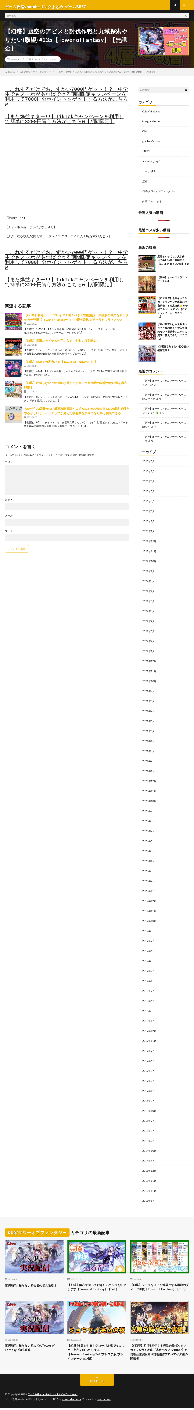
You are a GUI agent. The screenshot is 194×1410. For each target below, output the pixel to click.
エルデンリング (151, 164)
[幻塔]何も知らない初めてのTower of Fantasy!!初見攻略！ (32, 1348)
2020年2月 (148, 878)
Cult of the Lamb (152, 114)
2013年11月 (149, 1174)
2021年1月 (148, 769)
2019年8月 (148, 927)
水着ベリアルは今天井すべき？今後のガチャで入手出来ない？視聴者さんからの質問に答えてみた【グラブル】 (172, 334)
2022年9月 (148, 571)
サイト (9, 534)
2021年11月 (149, 670)
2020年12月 (149, 779)
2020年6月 (148, 838)
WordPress (106, 1401)
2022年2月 (148, 641)
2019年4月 (148, 947)
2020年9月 (148, 808)
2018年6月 (148, 996)
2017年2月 (148, 1075)
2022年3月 (148, 631)
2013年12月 (149, 1164)
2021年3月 (148, 749)
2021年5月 (148, 729)
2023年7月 (148, 473)
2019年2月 (148, 966)
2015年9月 (148, 1115)
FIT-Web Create (72, 1401)
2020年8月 (148, 818)
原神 (145, 184)
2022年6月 (148, 601)
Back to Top (97, 1383)
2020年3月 (148, 868)
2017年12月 (149, 1026)
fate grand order (152, 124)
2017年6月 (148, 1055)
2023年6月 (148, 482)
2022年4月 (148, 621)
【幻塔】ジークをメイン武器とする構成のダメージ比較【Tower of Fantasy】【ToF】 (158, 1283)
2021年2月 (148, 759)
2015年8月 (148, 1124)
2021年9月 (148, 690)
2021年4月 (148, 739)
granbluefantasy (152, 144)
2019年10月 (149, 917)
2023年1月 (148, 532)
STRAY (146, 154)
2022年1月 (148, 650)
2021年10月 (149, 680)
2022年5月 (148, 611)
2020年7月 (148, 828)
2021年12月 (149, 660)
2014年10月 (149, 1144)
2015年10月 (149, 1105)
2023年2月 (148, 522)
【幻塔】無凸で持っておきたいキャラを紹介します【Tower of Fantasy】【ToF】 (95, 1283)
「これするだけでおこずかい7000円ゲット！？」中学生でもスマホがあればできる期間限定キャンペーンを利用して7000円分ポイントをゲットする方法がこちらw (66, 100)
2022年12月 (149, 542)
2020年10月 (149, 799)
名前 (8, 503)
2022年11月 (149, 552)
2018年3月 (148, 1006)
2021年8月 (148, 700)
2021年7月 (148, 710)
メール (10, 519)
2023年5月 (148, 492)
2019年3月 (148, 957)
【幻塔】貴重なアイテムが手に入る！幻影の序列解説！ (62, 344)
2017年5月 (148, 1065)
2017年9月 (148, 1045)
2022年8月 (148, 581)
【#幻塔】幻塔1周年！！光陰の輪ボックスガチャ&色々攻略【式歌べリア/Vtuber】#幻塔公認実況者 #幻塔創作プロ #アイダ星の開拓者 (158, 1353)
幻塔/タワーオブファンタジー (41, 63)
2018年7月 (148, 986)
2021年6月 (148, 720)
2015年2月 (148, 1134)
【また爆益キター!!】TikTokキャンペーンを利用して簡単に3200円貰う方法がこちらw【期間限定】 (64, 123)
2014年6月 (148, 1154)
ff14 (144, 134)
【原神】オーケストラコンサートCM (164, 383)
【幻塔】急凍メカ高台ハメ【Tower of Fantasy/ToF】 (60, 365)
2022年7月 (148, 591)
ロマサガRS (149, 174)
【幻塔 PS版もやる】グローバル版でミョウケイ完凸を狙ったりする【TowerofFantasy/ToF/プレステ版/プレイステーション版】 (96, 1353)
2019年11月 (149, 907)
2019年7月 (148, 937)
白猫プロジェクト (152, 203)
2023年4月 (148, 502)
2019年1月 (148, 976)
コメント (10, 465)
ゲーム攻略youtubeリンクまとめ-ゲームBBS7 (55, 1396)
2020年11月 (149, 789)
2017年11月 (149, 1036)
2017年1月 (148, 1085)
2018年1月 (148, 1016)
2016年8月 (148, 1095)
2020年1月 (148, 887)
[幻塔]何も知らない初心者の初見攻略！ (32, 1280)
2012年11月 (149, 1184)
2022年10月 (149, 562)
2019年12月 (149, 897)
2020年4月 (148, 858)
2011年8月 (148, 1194)
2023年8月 (148, 463)
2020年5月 (148, 848)
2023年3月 (148, 512)
